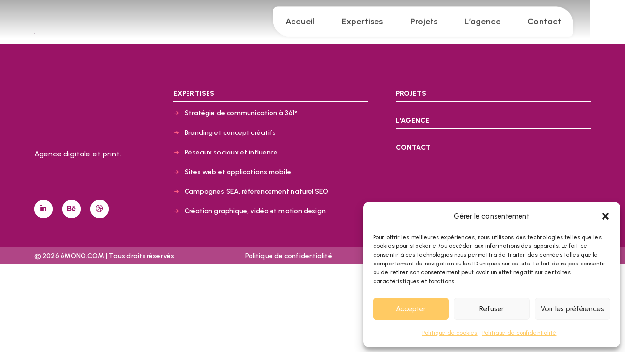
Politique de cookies (450, 333)
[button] (605, 216)
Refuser (491, 309)
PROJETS (411, 93)
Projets (442, 18)
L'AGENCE (412, 120)
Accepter (411, 309)
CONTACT (413, 147)
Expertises (379, 18)
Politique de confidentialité (519, 333)
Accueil (318, 18)
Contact (562, 18)
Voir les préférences (572, 309)
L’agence (500, 18)
